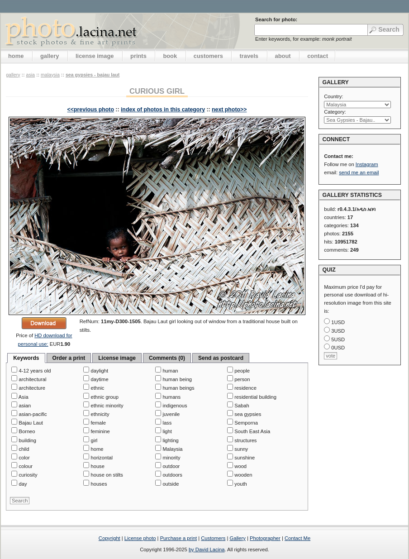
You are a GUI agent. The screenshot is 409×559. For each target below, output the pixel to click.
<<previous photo (90, 109)
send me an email (359, 172)
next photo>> (229, 109)
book (170, 56)
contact (317, 56)
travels (248, 56)
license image (95, 56)
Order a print (69, 358)
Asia (30, 74)
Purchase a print (178, 538)
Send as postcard (220, 358)
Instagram (367, 164)
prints (138, 56)
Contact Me (297, 538)
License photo (140, 538)
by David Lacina (207, 549)
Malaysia (50, 74)
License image (117, 358)
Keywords (26, 358)
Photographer (265, 538)
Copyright (109, 538)
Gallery (237, 538)
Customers (213, 538)
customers (208, 56)
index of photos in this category (163, 109)
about (283, 56)
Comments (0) (167, 358)
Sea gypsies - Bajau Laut (92, 74)
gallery (49, 56)
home (16, 56)
